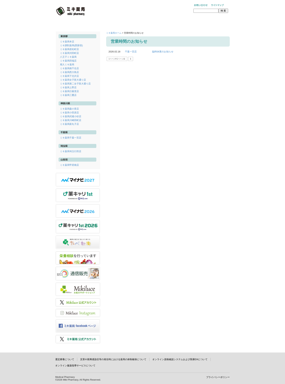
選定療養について (64, 359)
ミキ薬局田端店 (68, 60)
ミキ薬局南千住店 (69, 68)
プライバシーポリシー (218, 377)
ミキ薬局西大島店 (69, 72)
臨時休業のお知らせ (162, 51)
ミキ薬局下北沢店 (69, 76)
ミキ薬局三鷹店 (68, 95)
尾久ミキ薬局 (67, 64)
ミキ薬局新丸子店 (69, 124)
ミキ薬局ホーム (113, 33)
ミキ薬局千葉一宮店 (70, 137)
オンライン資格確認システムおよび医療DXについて (180, 359)
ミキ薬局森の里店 (69, 108)
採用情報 (177, 23)
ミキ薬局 (70, 11)
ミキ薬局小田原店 (69, 112)
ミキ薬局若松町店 (69, 49)
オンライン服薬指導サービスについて (75, 365)
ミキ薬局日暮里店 (69, 91)
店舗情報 (107, 23)
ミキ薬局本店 (67, 41)
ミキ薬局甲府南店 (69, 165)
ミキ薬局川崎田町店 (70, 120)
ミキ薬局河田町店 (69, 53)
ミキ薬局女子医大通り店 (73, 79)
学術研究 (212, 23)
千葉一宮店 (131, 51)
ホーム (72, 23)
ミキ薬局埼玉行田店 (70, 151)
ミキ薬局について (142, 23)
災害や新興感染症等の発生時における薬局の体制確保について (113, 359)
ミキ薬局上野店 (68, 87)
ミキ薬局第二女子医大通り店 (75, 83)
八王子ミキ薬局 (68, 57)
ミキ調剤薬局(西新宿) (71, 45)
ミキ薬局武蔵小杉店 (70, 116)
